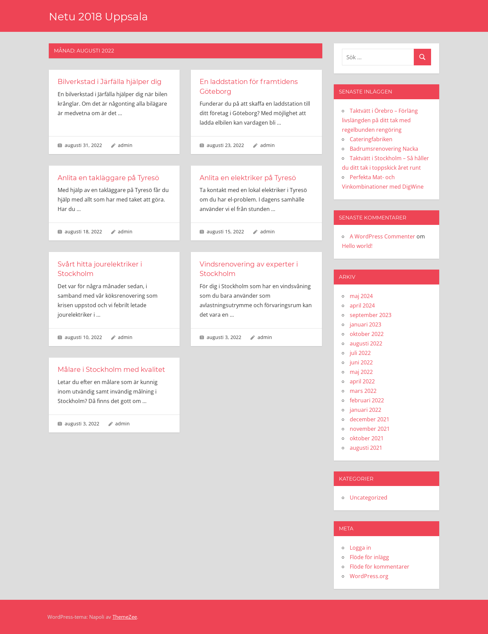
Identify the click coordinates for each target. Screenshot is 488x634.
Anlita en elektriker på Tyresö (248, 177)
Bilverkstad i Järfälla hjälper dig (110, 82)
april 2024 (362, 305)
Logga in (360, 547)
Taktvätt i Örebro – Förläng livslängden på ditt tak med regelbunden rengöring (380, 120)
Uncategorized (368, 497)
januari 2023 (365, 324)
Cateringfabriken (371, 139)
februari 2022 (367, 400)
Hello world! (357, 246)
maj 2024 (361, 296)
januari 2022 (365, 410)
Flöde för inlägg (369, 557)
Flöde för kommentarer (379, 566)
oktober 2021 (367, 438)
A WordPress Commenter (382, 236)
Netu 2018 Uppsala (99, 16)
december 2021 (369, 419)
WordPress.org (369, 576)
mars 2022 (363, 391)
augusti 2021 (366, 447)
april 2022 (362, 381)
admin (125, 144)
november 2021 (370, 428)
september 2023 (370, 315)
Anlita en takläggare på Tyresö (109, 177)
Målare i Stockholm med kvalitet (112, 368)
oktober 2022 (367, 334)
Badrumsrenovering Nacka (384, 148)
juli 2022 (360, 353)
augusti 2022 (366, 343)
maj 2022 (361, 372)
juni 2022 (361, 362)
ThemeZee (125, 616)
